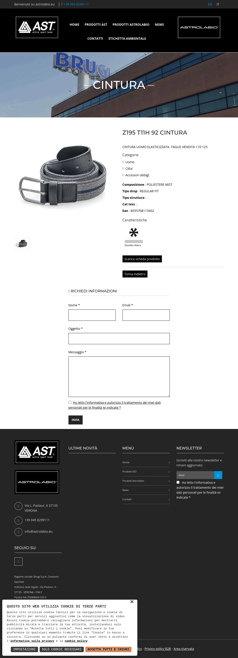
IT (218, 4)
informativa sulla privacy (32, 641)
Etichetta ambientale (127, 38)
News (159, 24)
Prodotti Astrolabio (131, 24)
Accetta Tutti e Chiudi (108, 649)
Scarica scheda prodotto (142, 259)
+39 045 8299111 (76, 4)
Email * (127, 305)
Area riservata (184, 649)
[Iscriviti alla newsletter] (218, 475)
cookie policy (76, 641)
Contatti (95, 38)
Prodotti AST (96, 24)
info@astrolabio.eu (38, 531)
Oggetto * (75, 328)
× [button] (132, 602)
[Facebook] (18, 561)
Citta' (129, 168)
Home (74, 24)
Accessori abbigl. (137, 175)
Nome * (74, 305)
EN (210, 4)
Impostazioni (24, 649)
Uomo (129, 162)
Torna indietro (135, 274)
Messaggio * (77, 352)
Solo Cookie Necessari (62, 649)
